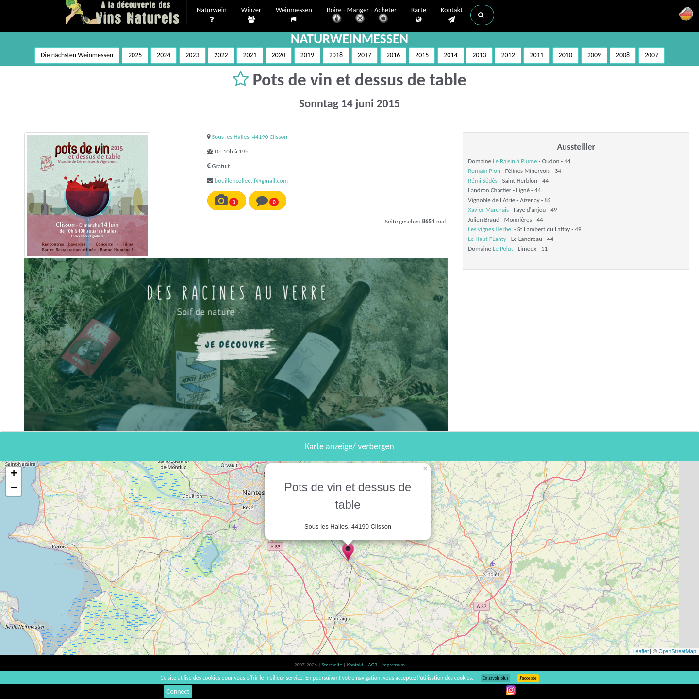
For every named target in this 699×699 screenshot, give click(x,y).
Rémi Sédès (482, 180)
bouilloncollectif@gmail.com (251, 180)
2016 (393, 55)
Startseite (332, 665)
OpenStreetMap (677, 651)
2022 (221, 55)
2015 (422, 55)
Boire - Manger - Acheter (362, 15)
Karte (418, 15)
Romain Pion (484, 170)
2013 (479, 55)
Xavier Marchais (488, 209)
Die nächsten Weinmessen (77, 55)
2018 (336, 55)
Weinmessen (294, 14)
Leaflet (640, 651)
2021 (249, 55)
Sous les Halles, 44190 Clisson (249, 136)
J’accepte (527, 678)
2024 (163, 55)
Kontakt (452, 15)
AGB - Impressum (386, 665)
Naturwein (212, 15)
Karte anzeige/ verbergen (349, 446)
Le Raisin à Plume (515, 161)
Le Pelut (503, 248)
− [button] (14, 488)
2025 (135, 55)
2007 (651, 55)
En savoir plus (495, 678)
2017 (364, 55)
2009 (594, 55)
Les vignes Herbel (490, 229)
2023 (192, 55)
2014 (450, 55)
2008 (623, 55)
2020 (278, 55)
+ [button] (14, 474)
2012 (508, 55)
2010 (565, 55)
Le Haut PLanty (487, 238)
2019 (307, 55)
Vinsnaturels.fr (126, 13)
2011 (536, 55)
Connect (177, 691)
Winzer (251, 15)
